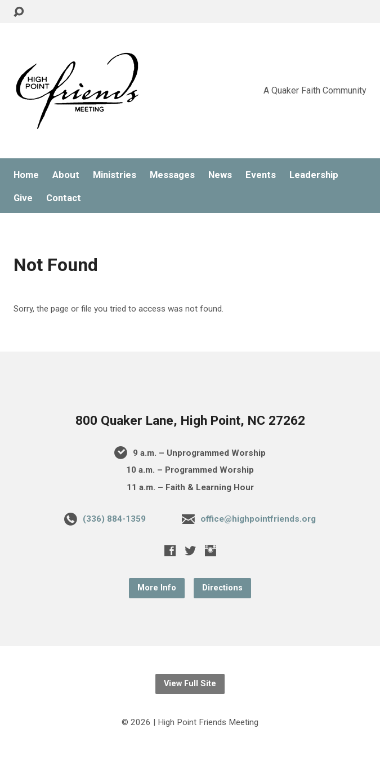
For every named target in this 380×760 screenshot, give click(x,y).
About (65, 175)
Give (23, 198)
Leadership (313, 175)
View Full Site (190, 683)
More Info (156, 588)
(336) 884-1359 (114, 519)
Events (260, 175)
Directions (222, 588)
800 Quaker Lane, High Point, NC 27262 (190, 420)
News (220, 175)
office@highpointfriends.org (258, 519)
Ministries (114, 175)
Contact (63, 198)
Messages (172, 175)
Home (26, 175)
